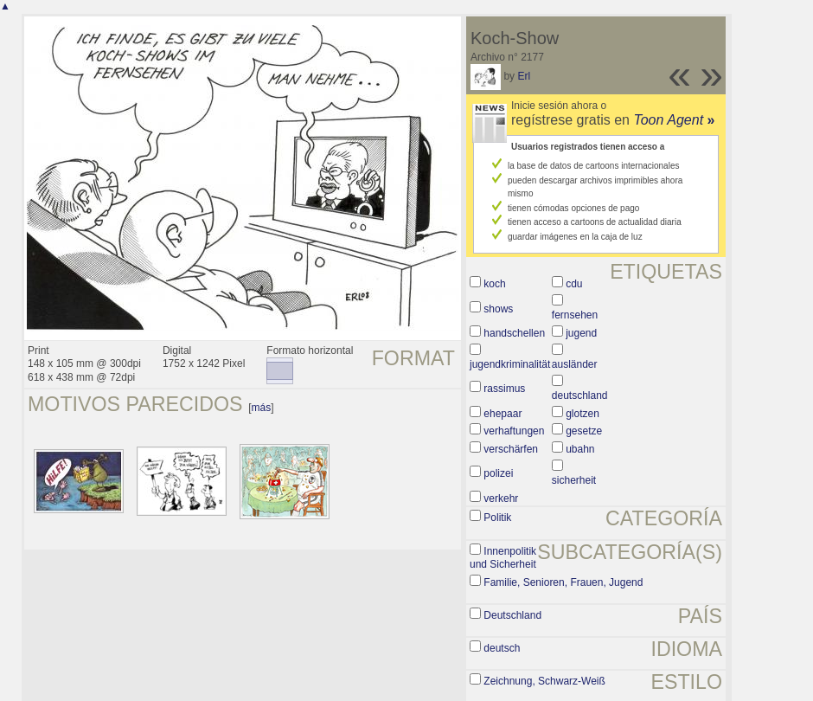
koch (494, 284)
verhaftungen (513, 431)
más (262, 408)
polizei (498, 473)
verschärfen (510, 449)
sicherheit (574, 480)
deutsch (501, 648)
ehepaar (502, 414)
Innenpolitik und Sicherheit (503, 558)
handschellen (514, 333)
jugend (581, 333)
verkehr (500, 498)
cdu (574, 284)
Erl (523, 76)
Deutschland (512, 615)
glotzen (582, 414)
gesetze (584, 431)
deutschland (580, 395)
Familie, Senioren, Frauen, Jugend (563, 582)
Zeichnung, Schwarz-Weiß (544, 681)
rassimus (504, 389)
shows (498, 309)
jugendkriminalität (510, 364)
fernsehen (575, 315)
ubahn (580, 449)
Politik (497, 517)
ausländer (575, 364)
